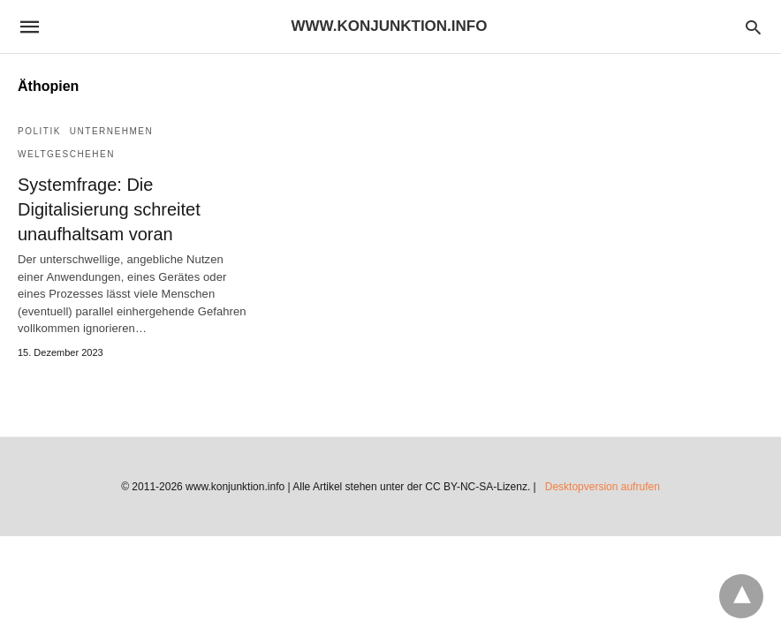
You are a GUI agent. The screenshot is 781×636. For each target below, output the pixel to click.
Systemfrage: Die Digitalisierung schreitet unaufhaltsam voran (109, 209)
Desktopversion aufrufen (602, 487)
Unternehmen (111, 131)
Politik (39, 131)
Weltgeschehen (66, 154)
